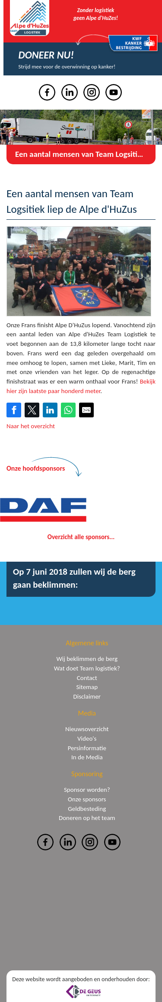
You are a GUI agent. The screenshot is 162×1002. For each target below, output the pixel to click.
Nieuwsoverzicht (87, 729)
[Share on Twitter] (32, 410)
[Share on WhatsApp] (68, 410)
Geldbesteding (87, 809)
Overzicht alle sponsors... (81, 537)
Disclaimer (87, 696)
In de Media (87, 757)
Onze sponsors (87, 799)
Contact (87, 678)
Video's (86, 738)
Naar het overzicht (30, 426)
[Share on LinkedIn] (50, 410)
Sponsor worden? (87, 790)
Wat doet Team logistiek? (87, 668)
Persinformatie (87, 748)
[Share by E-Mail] (86, 410)
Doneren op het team (87, 818)
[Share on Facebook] (13, 410)
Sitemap (87, 687)
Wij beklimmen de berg (87, 659)
